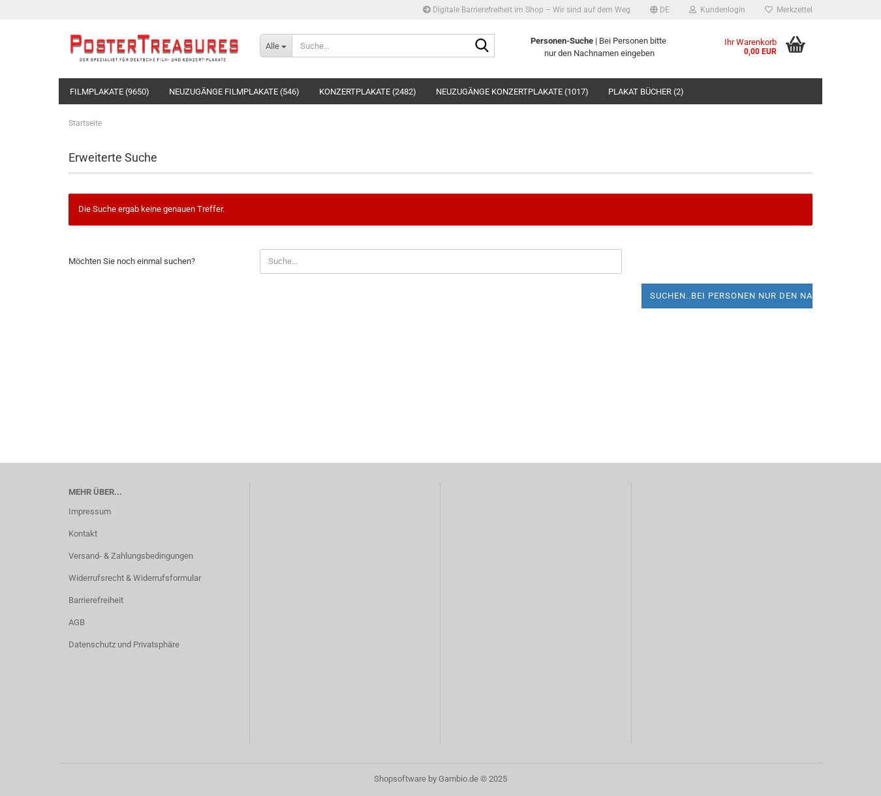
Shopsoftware (400, 779)
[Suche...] (276, 45)
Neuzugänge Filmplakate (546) (234, 91)
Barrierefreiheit (96, 600)
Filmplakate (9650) (109, 91)
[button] (659, 10)
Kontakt (83, 533)
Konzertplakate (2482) (367, 91)
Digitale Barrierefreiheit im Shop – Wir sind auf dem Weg (526, 9)
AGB (77, 622)
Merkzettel (788, 9)
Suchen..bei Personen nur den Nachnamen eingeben (731, 296)
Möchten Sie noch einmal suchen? (132, 261)
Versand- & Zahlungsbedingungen (131, 556)
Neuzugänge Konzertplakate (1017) (512, 91)
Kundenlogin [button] (717, 9)
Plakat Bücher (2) (646, 91)
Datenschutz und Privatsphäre (124, 644)
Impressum (90, 511)
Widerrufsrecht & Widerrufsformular (135, 578)
